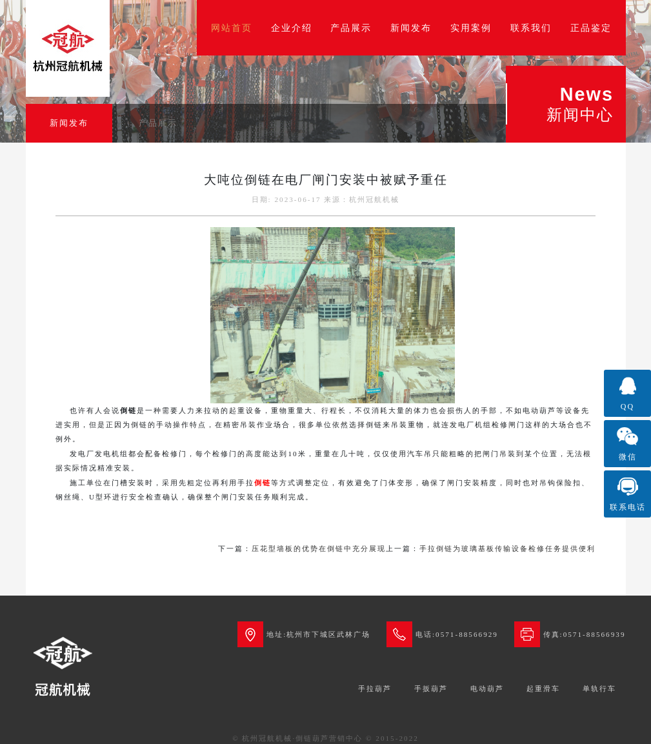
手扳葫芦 (431, 688)
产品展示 (351, 28)
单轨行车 (599, 688)
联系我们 (531, 28)
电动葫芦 (487, 688)
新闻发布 (411, 28)
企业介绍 (291, 28)
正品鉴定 (591, 28)
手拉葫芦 (375, 688)
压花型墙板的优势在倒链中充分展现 (319, 548)
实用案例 (471, 28)
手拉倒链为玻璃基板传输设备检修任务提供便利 (507, 548)
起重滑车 (543, 688)
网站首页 (231, 28)
